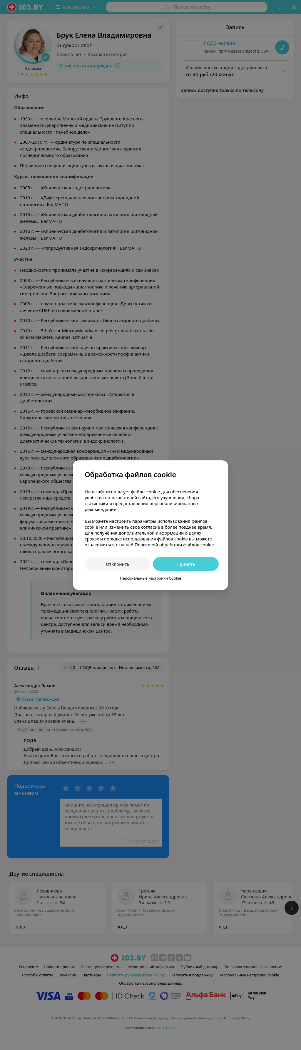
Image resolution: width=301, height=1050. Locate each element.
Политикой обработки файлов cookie (174, 545)
